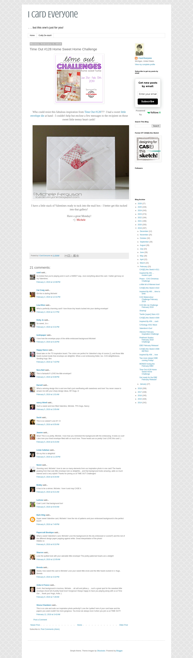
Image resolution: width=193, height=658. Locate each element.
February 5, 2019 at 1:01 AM (47, 394)
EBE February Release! (148, 345)
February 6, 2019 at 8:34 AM (47, 477)
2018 (140, 388)
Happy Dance (42, 350)
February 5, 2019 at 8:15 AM (47, 442)
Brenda (39, 567)
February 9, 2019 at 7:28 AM (47, 597)
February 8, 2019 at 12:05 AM (48, 559)
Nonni (39, 465)
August (143, 245)
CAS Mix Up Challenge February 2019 (148, 306)
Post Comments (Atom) (50, 629)
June (142, 252)
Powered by (148, 112)
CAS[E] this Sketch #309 (149, 318)
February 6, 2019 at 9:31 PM (47, 544)
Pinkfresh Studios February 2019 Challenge (146, 340)
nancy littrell (41, 403)
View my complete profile (145, 64)
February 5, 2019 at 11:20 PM (48, 457)
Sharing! (142, 311)
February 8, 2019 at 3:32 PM (47, 577)
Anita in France (43, 585)
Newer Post (35, 625)
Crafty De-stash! (45, 35)
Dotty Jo (40, 320)
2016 (140, 395)
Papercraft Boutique (45, 532)
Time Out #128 (92, 111)
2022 (140, 218)
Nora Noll (40, 370)
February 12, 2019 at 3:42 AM (48, 614)
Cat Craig (40, 290)
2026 (140, 204)
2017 (140, 392)
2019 (140, 228)
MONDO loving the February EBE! (147, 365)
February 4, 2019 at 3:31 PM (47, 327)
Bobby (39, 485)
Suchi (38, 417)
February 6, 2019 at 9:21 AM (47, 492)
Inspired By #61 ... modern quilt (146, 274)
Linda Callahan (42, 450)
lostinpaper (41, 335)
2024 (140, 210)
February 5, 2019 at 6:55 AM (47, 424)
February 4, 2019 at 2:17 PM (47, 312)
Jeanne (39, 433)
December (144, 231)
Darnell (39, 385)
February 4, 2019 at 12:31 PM (48, 297)
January (143, 384)
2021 (140, 221)
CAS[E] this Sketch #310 (149, 288)
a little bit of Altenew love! (149, 284)
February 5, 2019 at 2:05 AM (47, 409)
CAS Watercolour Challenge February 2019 (148, 299)
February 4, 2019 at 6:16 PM (47, 342)
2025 (140, 207)
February (144, 266)
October (143, 238)
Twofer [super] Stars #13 (149, 314)
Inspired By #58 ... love (148, 355)
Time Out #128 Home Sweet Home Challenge (148, 372)
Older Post (123, 625)
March (143, 263)
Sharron (39, 552)
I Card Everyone (53, 14)
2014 (140, 403)
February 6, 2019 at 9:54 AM (47, 507)
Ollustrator (101, 651)
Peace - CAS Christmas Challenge (149, 280)
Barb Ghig (40, 515)
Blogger (119, 651)
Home (32, 35)
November (144, 235)
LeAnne (39, 500)
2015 (140, 399)
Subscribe (147, 101)
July (142, 249)
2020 (140, 225)
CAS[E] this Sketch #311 (149, 270)
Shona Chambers (43, 605)
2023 (140, 214)
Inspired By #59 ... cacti (148, 321)
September (144, 242)
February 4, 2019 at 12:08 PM (48, 282)
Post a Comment (40, 620)
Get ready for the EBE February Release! (148, 378)
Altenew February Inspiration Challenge (149, 333)
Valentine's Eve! (145, 328)
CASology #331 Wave (148, 325)
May (142, 256)
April (142, 259)
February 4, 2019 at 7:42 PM (47, 362)
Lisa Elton (40, 305)
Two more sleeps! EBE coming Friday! (148, 359)
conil (38, 273)
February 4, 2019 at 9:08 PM (47, 377)
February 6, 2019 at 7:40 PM (47, 524)
